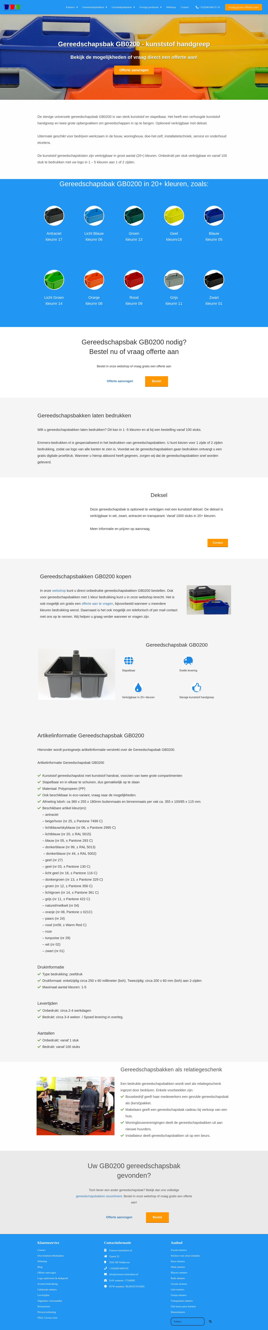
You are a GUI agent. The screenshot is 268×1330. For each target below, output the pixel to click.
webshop (59, 589)
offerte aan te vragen (97, 602)
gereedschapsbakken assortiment (99, 1195)
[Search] (210, 1319)
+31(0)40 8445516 (118, 1265)
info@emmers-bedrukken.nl (123, 1272)
